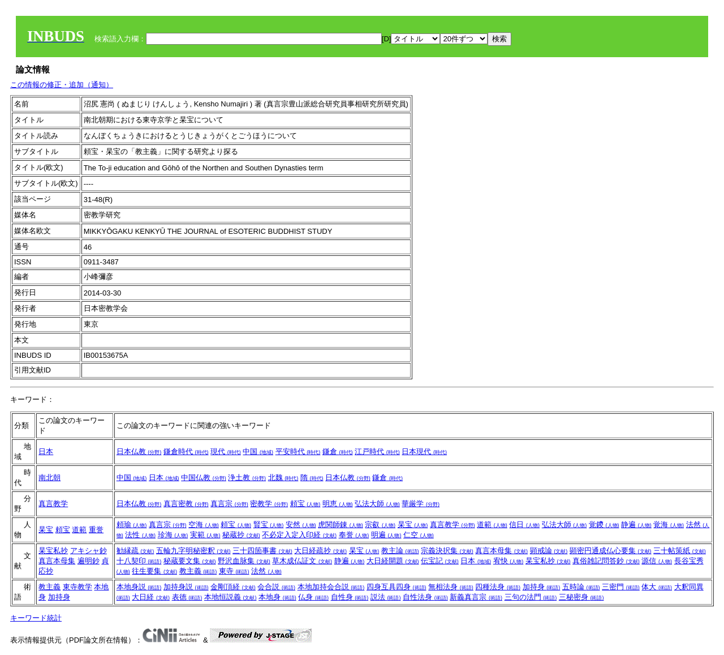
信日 (524, 524)
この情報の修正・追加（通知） (61, 84)
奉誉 (354, 534)
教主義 (198, 571)
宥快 (508, 560)
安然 (301, 524)
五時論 (581, 587)
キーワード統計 (36, 618)
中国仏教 (203, 477)
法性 (140, 534)
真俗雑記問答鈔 (606, 560)
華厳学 (420, 503)
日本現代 (424, 451)
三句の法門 (531, 597)
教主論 (400, 550)
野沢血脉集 (244, 560)
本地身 (277, 597)
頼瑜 (132, 524)
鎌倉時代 (186, 451)
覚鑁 (604, 524)
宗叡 (380, 524)
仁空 (418, 534)
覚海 (668, 524)
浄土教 (247, 477)
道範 (79, 529)
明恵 (337, 503)
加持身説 (186, 587)
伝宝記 (440, 560)
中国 (258, 451)
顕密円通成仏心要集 (611, 550)
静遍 (636, 524)
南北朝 (49, 477)
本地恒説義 (230, 597)
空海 (203, 524)
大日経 (151, 597)
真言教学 (53, 503)
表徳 (187, 597)
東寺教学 (77, 587)
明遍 (386, 534)
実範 (205, 534)
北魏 (283, 477)
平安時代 (298, 451)
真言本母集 (56, 560)
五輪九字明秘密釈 (193, 550)
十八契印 (139, 560)
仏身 (313, 597)
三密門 (621, 587)
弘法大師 (377, 503)
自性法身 (425, 597)
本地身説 (139, 587)
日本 (45, 451)
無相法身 (450, 587)
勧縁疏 (135, 550)
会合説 (276, 587)
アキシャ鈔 (88, 550)
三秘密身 (581, 597)
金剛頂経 (233, 587)
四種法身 (497, 587)
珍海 (173, 534)
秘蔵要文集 (189, 560)
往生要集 (154, 571)
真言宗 (229, 503)
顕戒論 (549, 550)
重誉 (96, 529)
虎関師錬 (340, 524)
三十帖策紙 (679, 550)
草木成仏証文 (302, 560)
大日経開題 (393, 560)
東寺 (234, 571)
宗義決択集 (447, 550)
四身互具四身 (396, 587)
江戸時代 (377, 451)
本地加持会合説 (331, 587)
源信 (656, 560)
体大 (656, 587)
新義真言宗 (476, 597)
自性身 (350, 597)
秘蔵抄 (241, 534)
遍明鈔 (88, 560)
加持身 (59, 597)
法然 (266, 571)
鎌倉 (337, 451)
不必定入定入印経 (299, 534)
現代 (225, 451)
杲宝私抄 (53, 550)
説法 (385, 597)
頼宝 (305, 503)
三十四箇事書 (262, 550)
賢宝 (268, 524)
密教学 (269, 503)
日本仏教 (139, 451)
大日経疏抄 (320, 550)
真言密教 (186, 503)
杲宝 (45, 529)
